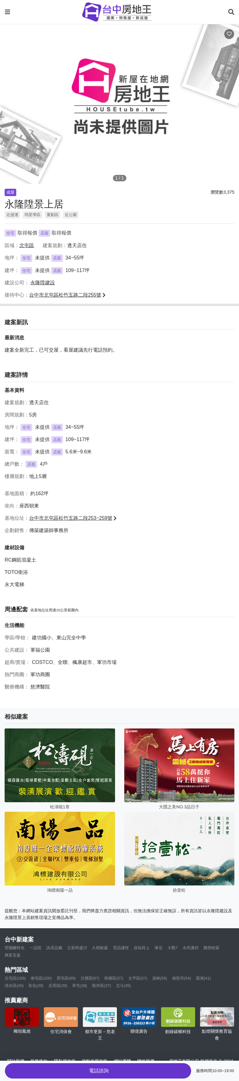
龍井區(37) (101, 985)
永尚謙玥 (191, 947)
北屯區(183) (15, 978)
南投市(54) (181, 978)
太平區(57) (137, 978)
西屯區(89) (66, 978)
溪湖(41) (203, 978)
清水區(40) (14, 985)
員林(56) (159, 978)
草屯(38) (79, 985)
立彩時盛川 (77, 947)
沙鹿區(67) (90, 978)
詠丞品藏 (54, 947)
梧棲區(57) (113, 978)
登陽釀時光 (15, 947)
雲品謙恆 (121, 947)
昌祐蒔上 (142, 947)
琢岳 (159, 947)
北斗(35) (123, 985)
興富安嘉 (13, 955)
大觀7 (173, 947)
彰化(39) (36, 985)
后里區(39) (57, 985)
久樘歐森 (100, 947)
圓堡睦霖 (211, 947)
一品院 (35, 947)
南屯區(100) (41, 978)
